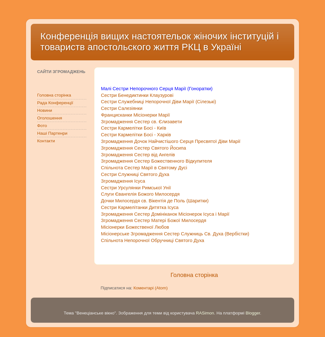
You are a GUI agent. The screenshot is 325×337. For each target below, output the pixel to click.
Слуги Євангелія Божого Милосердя (140, 194)
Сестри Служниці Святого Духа (136, 174)
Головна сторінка (194, 275)
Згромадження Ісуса (123, 181)
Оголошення (49, 118)
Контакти (46, 140)
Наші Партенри (52, 133)
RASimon (205, 313)
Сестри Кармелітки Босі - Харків (136, 134)
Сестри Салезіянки (122, 108)
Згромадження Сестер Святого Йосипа (143, 148)
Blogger (253, 313)
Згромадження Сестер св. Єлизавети (141, 121)
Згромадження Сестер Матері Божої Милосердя (153, 220)
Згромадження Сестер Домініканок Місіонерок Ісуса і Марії (165, 214)
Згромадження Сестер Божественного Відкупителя (157, 161)
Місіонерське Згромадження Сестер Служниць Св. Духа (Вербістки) (175, 233)
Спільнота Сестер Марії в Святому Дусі (144, 167)
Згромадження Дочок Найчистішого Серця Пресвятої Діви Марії (171, 141)
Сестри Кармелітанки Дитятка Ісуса (140, 207)
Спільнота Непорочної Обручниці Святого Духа (152, 240)
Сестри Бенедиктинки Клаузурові (137, 95)
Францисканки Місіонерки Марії (135, 115)
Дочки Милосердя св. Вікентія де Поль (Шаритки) (155, 200)
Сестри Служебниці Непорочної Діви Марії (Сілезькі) (158, 101)
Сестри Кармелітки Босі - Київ (133, 128)
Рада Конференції (55, 102)
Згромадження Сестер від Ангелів (138, 154)
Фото (42, 125)
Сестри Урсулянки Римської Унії (136, 187)
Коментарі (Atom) (150, 288)
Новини (44, 110)
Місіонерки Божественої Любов (135, 227)
